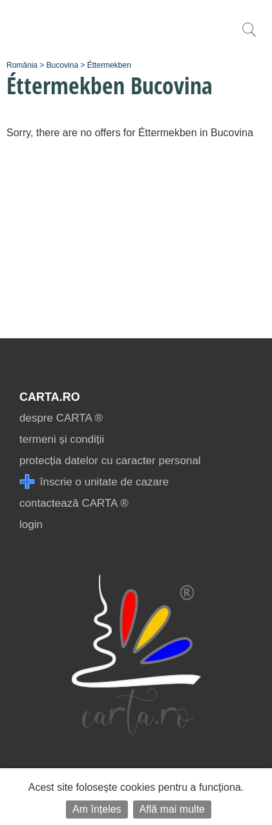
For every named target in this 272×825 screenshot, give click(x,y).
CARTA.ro (49, 397)
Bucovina (62, 65)
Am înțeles (96, 809)
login (31, 524)
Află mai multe (172, 809)
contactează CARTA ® (74, 503)
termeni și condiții (61, 439)
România (21, 65)
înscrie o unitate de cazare (94, 482)
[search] (248, 36)
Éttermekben (109, 65)
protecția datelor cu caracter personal (110, 460)
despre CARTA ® (61, 418)
